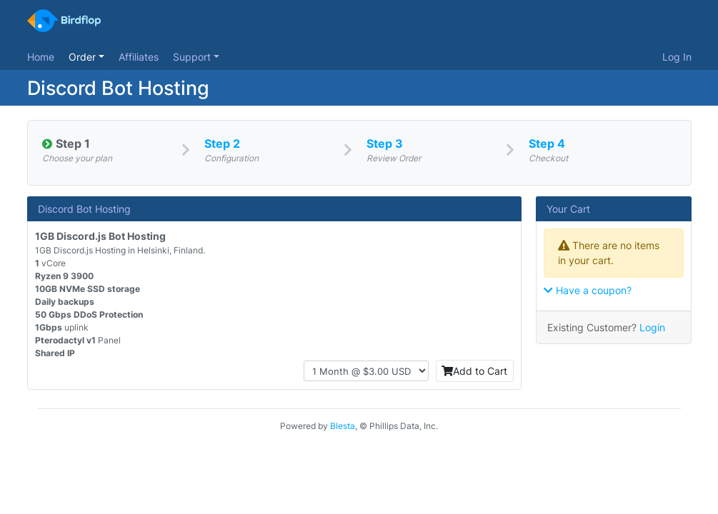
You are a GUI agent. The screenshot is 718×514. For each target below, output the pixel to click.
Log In (677, 57)
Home (40, 57)
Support (193, 57)
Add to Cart (474, 371)
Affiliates (139, 57)
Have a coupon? (588, 290)
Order (84, 57)
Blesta (342, 425)
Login (652, 327)
